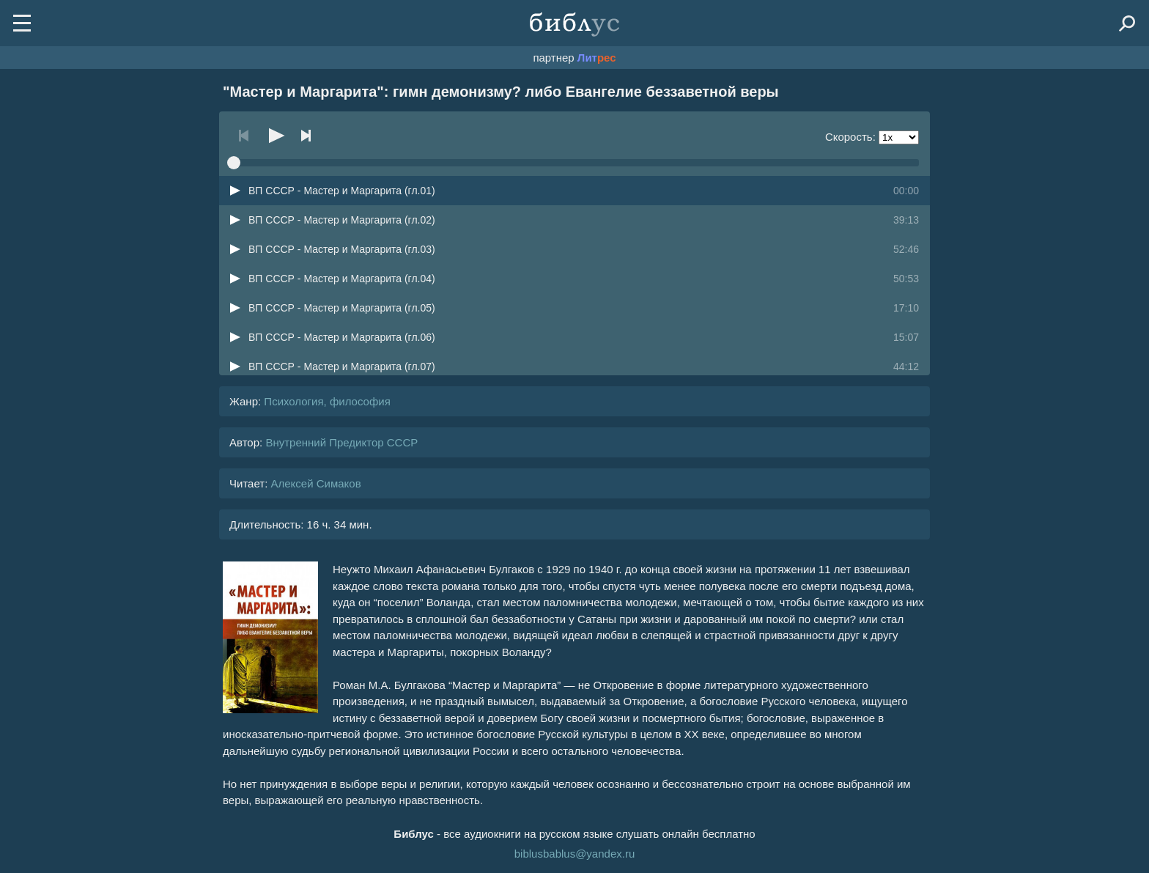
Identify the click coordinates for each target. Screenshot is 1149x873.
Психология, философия (327, 401)
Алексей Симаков (315, 483)
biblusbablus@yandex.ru (574, 853)
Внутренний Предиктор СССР (341, 442)
